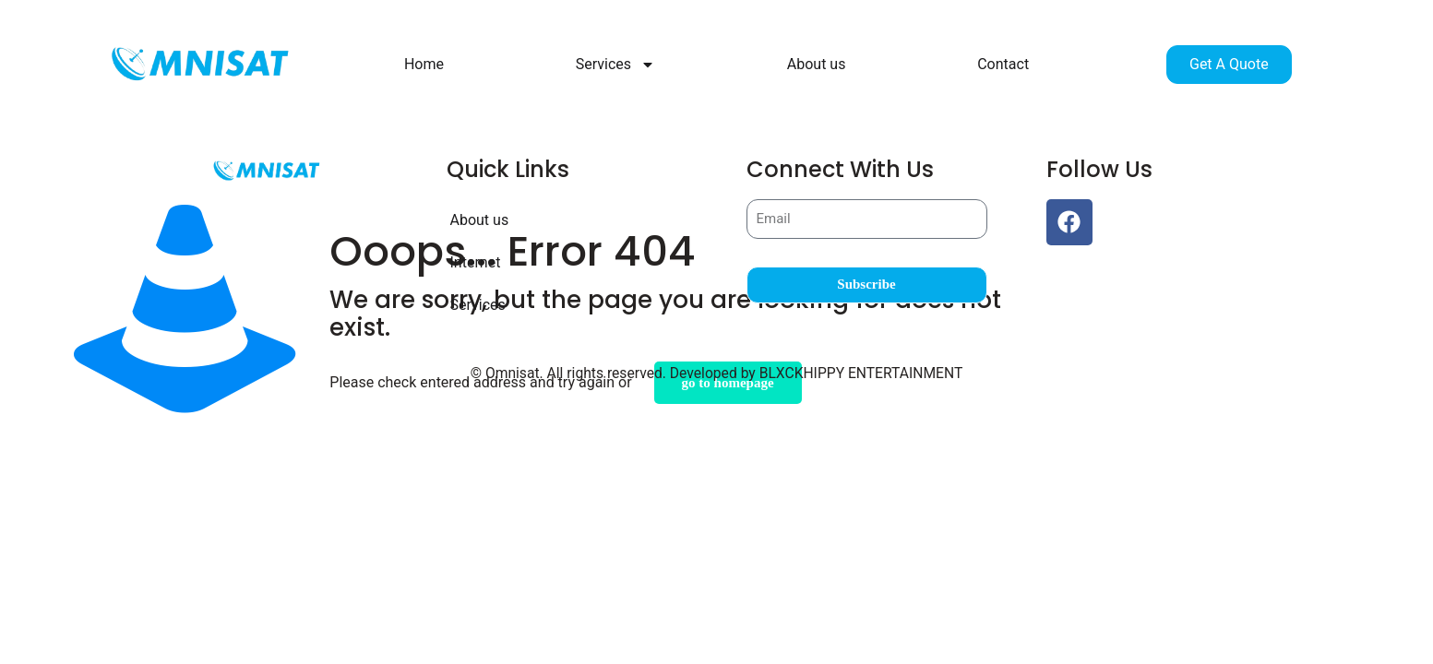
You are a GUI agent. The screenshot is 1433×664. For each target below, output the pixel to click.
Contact (1003, 64)
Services (615, 64)
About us (816, 64)
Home (424, 64)
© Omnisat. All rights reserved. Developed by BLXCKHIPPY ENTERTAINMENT (716, 372)
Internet (477, 263)
